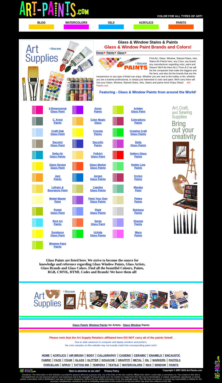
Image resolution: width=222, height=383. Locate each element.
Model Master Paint (57, 200)
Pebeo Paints (138, 200)
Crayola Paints (98, 133)
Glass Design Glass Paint (57, 166)
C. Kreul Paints (58, 121)
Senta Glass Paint (98, 223)
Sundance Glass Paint (58, 234)
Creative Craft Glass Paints (138, 133)
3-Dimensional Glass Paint (58, 110)
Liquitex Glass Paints (98, 189)
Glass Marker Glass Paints (98, 166)
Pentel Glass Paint (58, 211)
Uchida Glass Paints (98, 234)
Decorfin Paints (98, 144)
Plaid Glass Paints (98, 211)
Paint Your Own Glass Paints (98, 200)
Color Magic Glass (97, 121)
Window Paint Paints (57, 245)
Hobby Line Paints (138, 166)
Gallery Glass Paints (138, 155)
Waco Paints (138, 234)
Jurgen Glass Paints (98, 178)
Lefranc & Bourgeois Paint (58, 189)
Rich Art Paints (58, 223)
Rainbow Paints (138, 211)
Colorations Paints (138, 121)
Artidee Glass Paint (138, 110)
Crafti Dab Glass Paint (58, 133)
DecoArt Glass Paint (58, 144)
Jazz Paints (58, 178)
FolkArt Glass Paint (98, 155)
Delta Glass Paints (138, 144)
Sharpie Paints (138, 223)
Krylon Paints (138, 178)
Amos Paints (98, 110)
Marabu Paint (138, 189)
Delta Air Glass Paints (57, 155)
